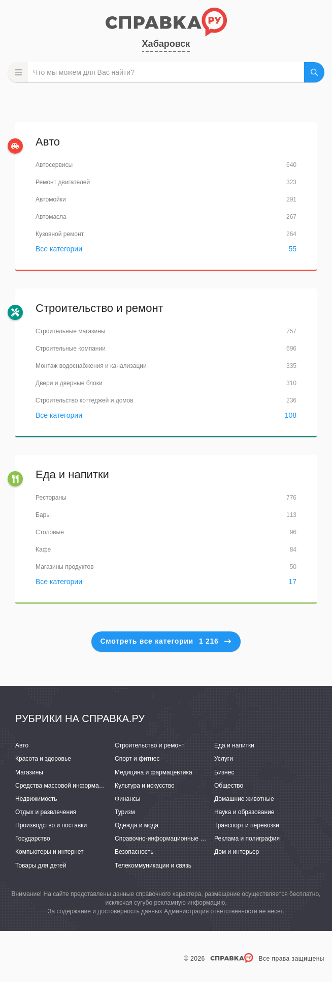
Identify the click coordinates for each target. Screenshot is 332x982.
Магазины (29, 772)
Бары (43, 514)
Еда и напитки (72, 474)
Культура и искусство (145, 785)
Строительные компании (71, 348)
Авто (48, 141)
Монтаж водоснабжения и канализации (91, 365)
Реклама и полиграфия (247, 838)
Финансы (127, 798)
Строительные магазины (70, 331)
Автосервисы (54, 164)
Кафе (43, 549)
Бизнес (224, 772)
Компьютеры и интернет (49, 851)
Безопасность (134, 851)
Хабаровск (166, 44)
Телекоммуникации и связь (153, 865)
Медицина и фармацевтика (153, 772)
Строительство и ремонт (99, 308)
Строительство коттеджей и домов (85, 400)
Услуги (223, 758)
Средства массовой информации (62, 785)
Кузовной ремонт (60, 234)
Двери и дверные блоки (69, 383)
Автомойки (51, 199)
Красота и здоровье (43, 758)
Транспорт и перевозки (246, 825)
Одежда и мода (136, 825)
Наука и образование (244, 812)
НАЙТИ (314, 72)
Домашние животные (244, 798)
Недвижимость (36, 798)
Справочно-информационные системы (169, 838)
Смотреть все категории (166, 641)
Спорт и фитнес (137, 758)
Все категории (59, 249)
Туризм (125, 812)
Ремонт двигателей (63, 182)
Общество (228, 785)
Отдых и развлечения (45, 812)
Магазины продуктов (65, 566)
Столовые (50, 532)
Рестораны (51, 497)
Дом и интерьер (236, 851)
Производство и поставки (51, 825)
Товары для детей (40, 865)
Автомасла (51, 216)
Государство (32, 838)
